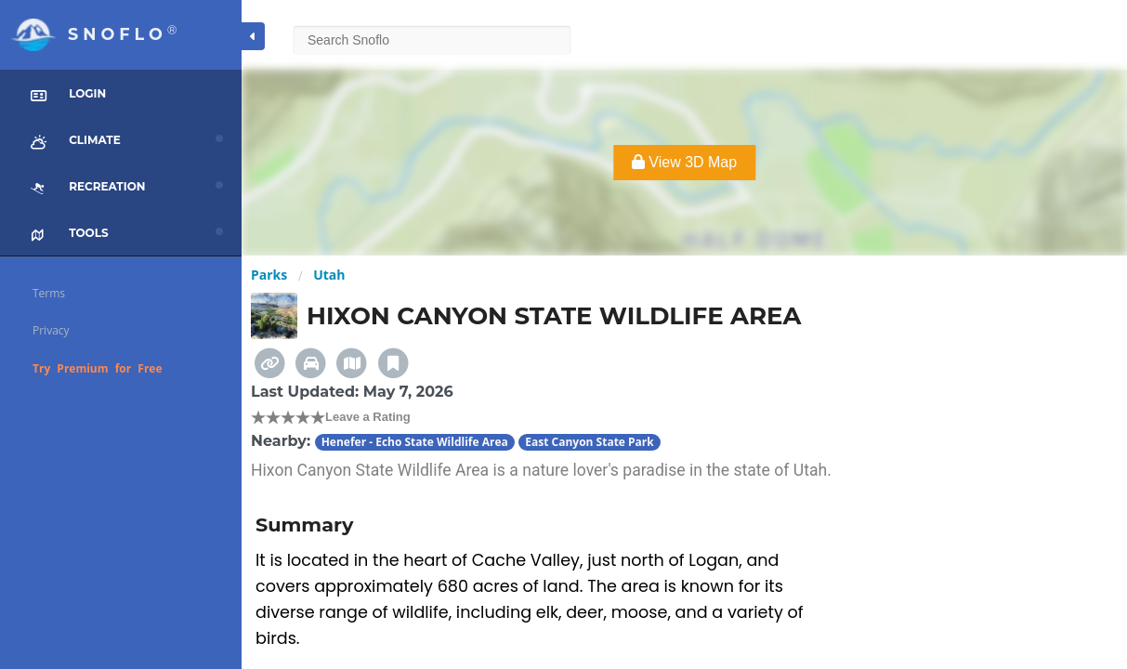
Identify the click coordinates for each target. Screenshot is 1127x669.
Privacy (51, 330)
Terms (49, 293)
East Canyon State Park (589, 442)
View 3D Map (684, 162)
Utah (329, 274)
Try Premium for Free (98, 368)
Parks (269, 274)
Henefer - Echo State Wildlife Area (414, 442)
